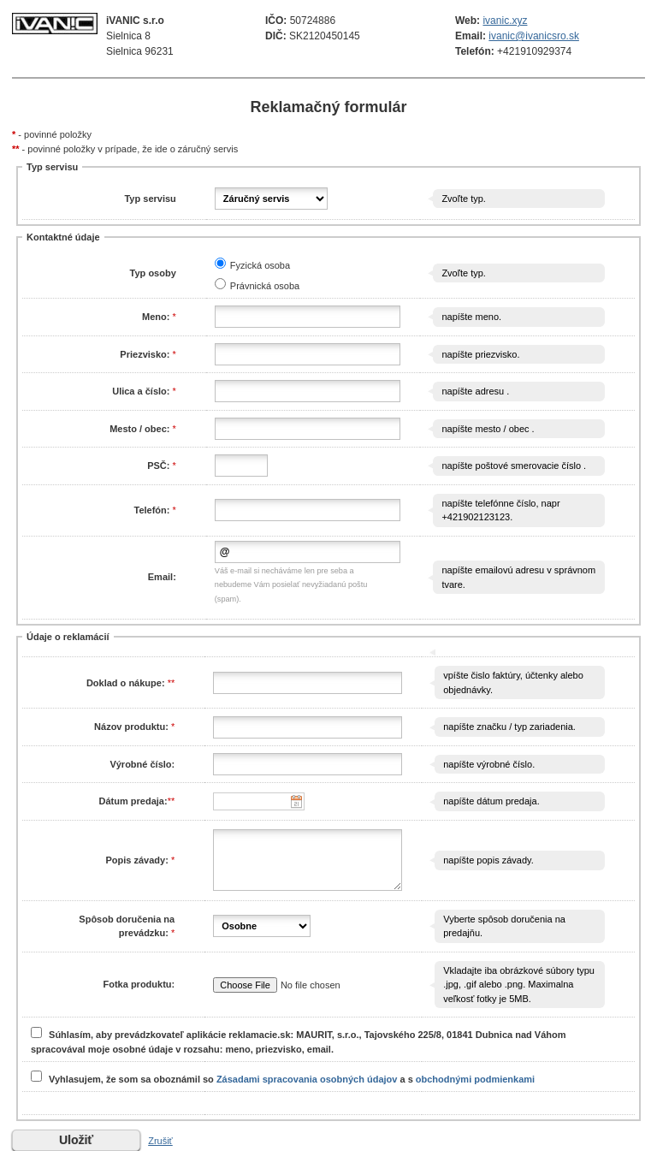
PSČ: (159, 465)
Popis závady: (137, 860)
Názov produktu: (131, 726)
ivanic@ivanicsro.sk (533, 36)
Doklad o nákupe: (127, 683)
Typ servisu (149, 198)
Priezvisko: (144, 354)
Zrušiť (160, 1141)
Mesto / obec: (139, 429)
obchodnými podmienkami (475, 1078)
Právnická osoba (264, 286)
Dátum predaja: (133, 801)
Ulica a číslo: (140, 391)
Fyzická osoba (260, 265)
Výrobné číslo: (142, 764)
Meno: (155, 316)
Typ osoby (153, 273)
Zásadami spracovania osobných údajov (307, 1078)
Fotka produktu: (139, 984)
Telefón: (151, 510)
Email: (162, 577)
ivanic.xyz (504, 21)
